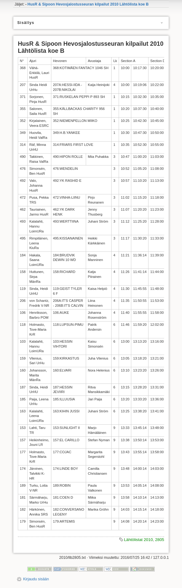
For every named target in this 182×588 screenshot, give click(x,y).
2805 (159, 539)
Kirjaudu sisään (36, 579)
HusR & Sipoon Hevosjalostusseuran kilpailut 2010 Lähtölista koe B (87, 4)
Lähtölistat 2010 (138, 539)
